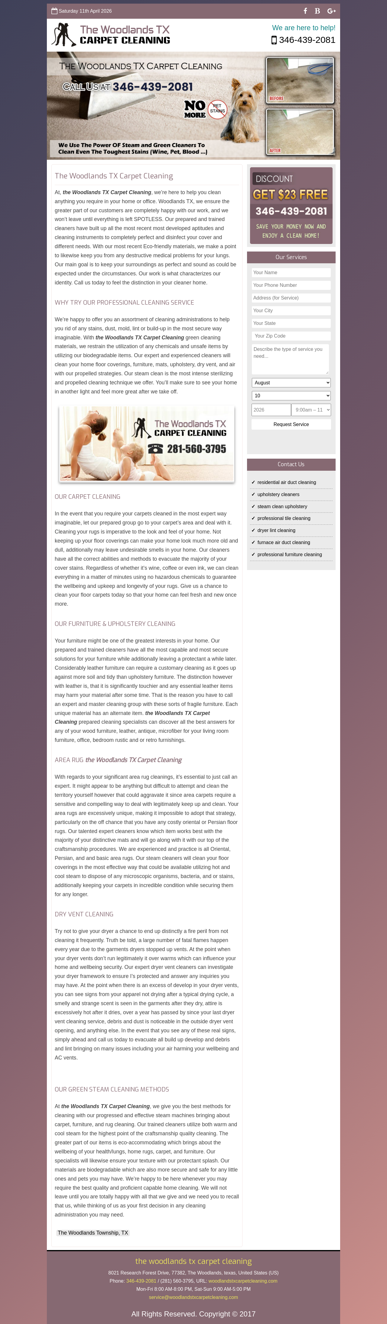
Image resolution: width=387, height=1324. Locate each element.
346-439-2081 (304, 40)
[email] (193, 1297)
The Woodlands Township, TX (93, 1233)
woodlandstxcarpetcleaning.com (243, 1281)
